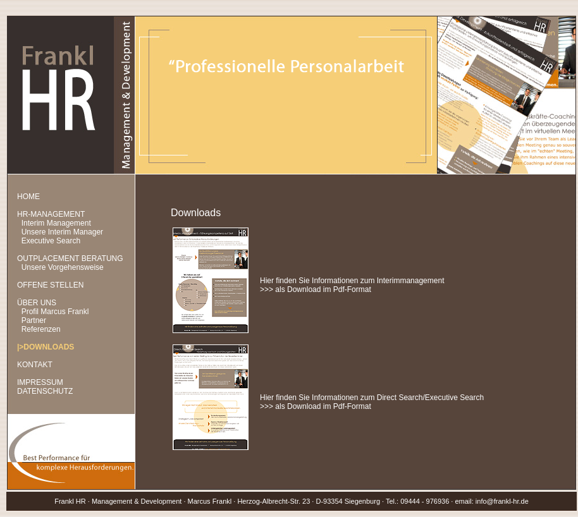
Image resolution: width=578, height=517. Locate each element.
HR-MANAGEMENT (51, 214)
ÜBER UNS (36, 302)
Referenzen (41, 329)
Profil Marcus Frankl (55, 311)
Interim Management (56, 223)
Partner (34, 320)
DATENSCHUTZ (45, 391)
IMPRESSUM (40, 382)
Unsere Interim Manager (62, 232)
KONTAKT (34, 364)
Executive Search (51, 240)
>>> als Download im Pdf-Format (315, 289)
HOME (28, 196)
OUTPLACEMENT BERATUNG (70, 258)
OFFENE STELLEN (50, 285)
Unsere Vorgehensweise (63, 267)
